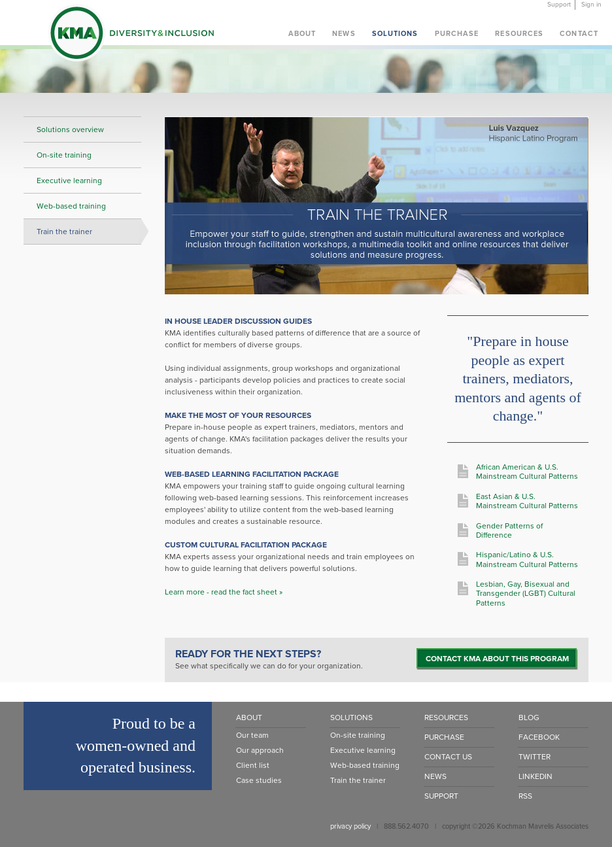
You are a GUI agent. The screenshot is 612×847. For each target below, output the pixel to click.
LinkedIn (535, 776)
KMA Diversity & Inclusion (131, 35)
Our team (252, 735)
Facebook (539, 737)
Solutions (395, 33)
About (302, 33)
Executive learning (69, 180)
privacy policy (350, 826)
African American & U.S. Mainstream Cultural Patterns (527, 471)
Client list (252, 765)
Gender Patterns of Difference (509, 530)
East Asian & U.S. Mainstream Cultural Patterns (527, 501)
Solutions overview (70, 129)
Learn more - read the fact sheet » (223, 591)
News (343, 33)
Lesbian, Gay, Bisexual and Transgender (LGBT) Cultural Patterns (525, 593)
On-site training (64, 155)
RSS (525, 796)
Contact (579, 33)
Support (559, 5)
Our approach (260, 750)
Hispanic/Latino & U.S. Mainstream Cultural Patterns (527, 559)
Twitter (534, 756)
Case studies (259, 780)
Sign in (591, 5)
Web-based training (71, 206)
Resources (519, 33)
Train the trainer (64, 231)
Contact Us (448, 756)
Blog (528, 717)
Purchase (457, 33)
